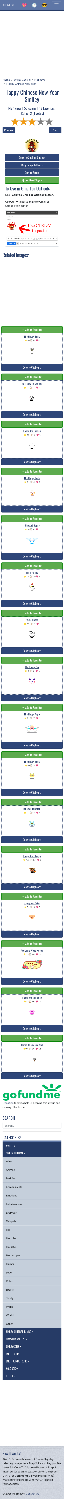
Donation (8, 1102)
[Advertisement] (32, 43)
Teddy (9, 1298)
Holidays (39, 79)
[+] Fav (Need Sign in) (32, 180)
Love (9, 1272)
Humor (10, 1263)
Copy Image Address (32, 165)
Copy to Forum (32, 173)
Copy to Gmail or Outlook (32, 158)
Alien (9, 1161)
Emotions (11, 1195)
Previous (8, 130)
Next (55, 130)
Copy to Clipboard (32, 367)
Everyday (11, 1212)
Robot (9, 1281)
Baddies (11, 1178)
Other (9, 1323)
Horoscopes (13, 1255)
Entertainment (14, 1204)
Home (6, 79)
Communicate (14, 1186)
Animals (10, 1169)
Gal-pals (11, 1221)
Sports (10, 1289)
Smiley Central (22, 79)
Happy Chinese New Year (21, 83)
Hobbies (11, 1238)
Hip (8, 1229)
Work (9, 1306)
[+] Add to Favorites (32, 330)
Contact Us (32, 1493)
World (9, 1315)
